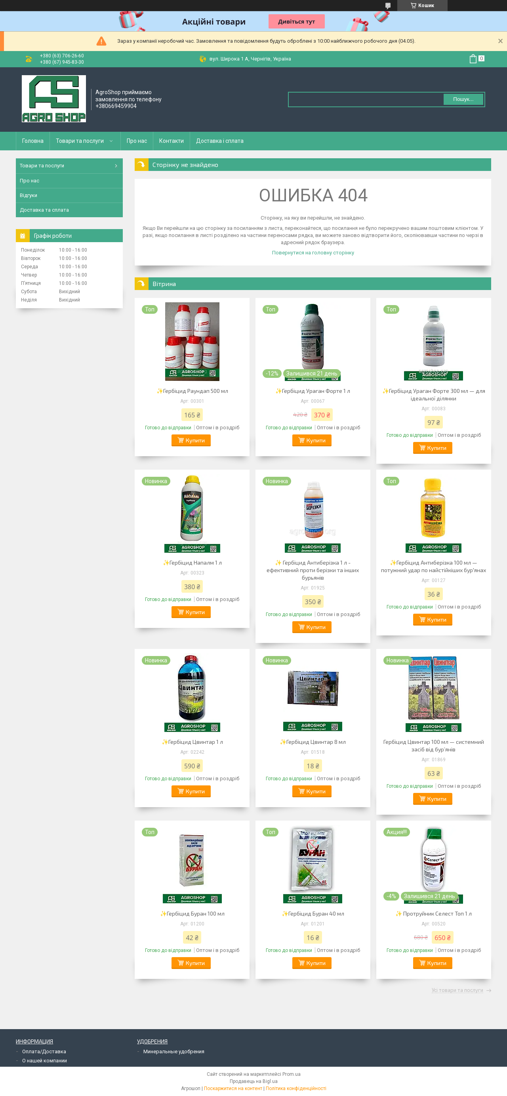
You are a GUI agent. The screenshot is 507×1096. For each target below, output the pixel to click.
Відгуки (28, 195)
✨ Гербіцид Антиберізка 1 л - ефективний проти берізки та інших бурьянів (313, 570)
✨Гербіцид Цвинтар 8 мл (313, 741)
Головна (33, 141)
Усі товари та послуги (457, 990)
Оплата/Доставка (44, 1051)
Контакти (171, 141)
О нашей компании (44, 1061)
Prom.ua (291, 1074)
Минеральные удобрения (173, 1051)
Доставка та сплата (44, 210)
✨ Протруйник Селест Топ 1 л (433, 913)
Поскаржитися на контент (233, 1088)
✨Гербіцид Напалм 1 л (192, 562)
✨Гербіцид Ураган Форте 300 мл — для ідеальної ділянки (433, 394)
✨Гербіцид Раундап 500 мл (192, 390)
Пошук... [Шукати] (463, 99)
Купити (195, 440)
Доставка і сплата (220, 141)
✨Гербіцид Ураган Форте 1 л (312, 390)
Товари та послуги (80, 141)
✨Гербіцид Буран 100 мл (192, 913)
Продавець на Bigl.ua (254, 1081)
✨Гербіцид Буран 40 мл (313, 913)
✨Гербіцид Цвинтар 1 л (192, 741)
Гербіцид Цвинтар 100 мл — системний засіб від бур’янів (433, 745)
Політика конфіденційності (296, 1088)
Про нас (137, 141)
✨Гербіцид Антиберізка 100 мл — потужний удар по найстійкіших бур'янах (433, 566)
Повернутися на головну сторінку (313, 253)
